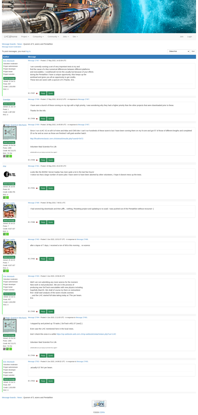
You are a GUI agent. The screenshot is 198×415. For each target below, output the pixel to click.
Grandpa (6, 100)
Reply (43, 93)
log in (28, 51)
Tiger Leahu (10, 203)
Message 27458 (33, 99)
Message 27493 (33, 276)
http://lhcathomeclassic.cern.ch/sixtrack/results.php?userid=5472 (56, 139)
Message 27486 (33, 203)
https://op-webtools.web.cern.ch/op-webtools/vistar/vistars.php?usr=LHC (86, 334)
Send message (9, 78)
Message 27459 (33, 125)
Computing (38, 37)
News (19, 44)
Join (181, 37)
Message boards (9, 44)
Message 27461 (33, 166)
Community (53, 37)
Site (75, 37)
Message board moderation (11, 47)
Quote (50, 93)
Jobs (66, 37)
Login (189, 37)
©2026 (99, 412)
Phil (4, 166)
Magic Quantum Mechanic (16, 125)
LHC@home (10, 36)
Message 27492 (33, 239)
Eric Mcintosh (8, 61)
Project (25, 37)
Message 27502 (33, 361)
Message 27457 (33, 61)
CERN (102, 412)
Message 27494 (33, 317)
